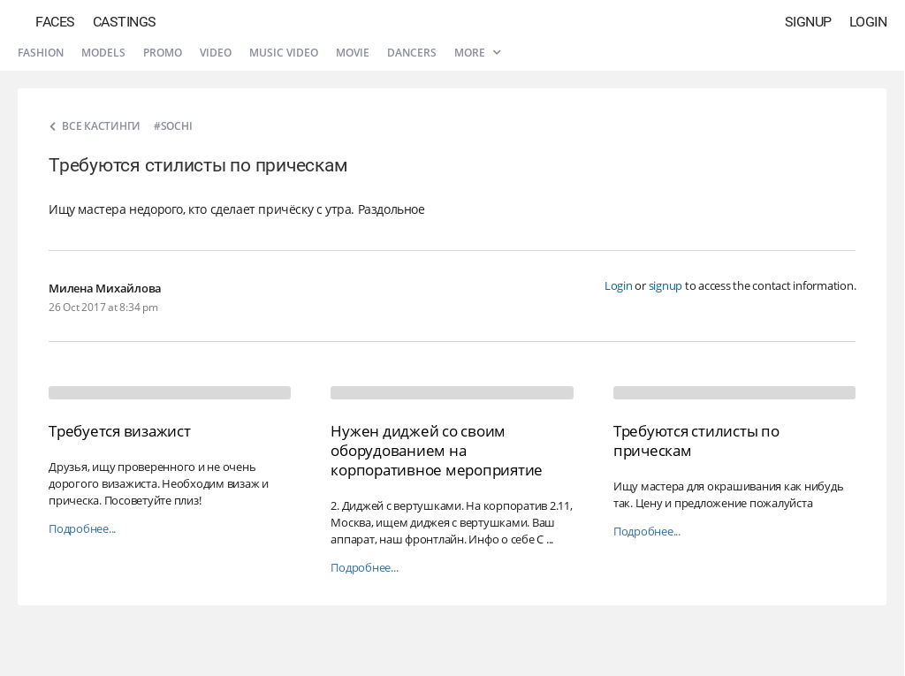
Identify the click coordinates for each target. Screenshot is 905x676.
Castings (124, 21)
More (477, 52)
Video (216, 52)
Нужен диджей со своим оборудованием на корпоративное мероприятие (437, 450)
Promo (162, 52)
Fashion (41, 52)
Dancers (412, 52)
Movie (352, 52)
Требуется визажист (120, 431)
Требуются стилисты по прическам (696, 440)
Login (868, 21)
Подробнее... (82, 528)
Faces (55, 21)
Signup (808, 21)
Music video (283, 52)
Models (103, 52)
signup (666, 285)
